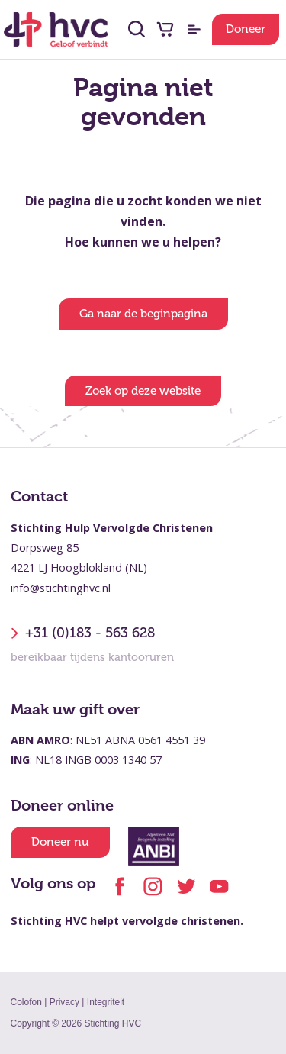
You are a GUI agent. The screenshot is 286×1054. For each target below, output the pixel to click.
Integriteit (105, 1002)
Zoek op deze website (143, 391)
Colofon (26, 1002)
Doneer (245, 29)
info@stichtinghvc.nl (61, 588)
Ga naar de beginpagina (143, 314)
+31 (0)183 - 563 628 (83, 633)
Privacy (64, 1002)
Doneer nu (60, 842)
